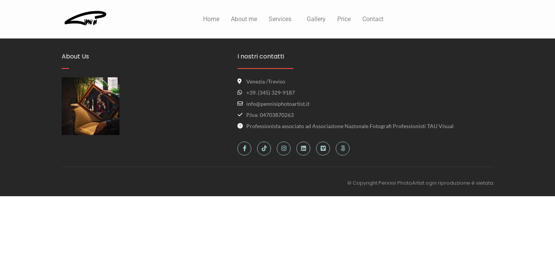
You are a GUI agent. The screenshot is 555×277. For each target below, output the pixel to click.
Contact (372, 19)
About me (244, 19)
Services (280, 19)
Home (211, 19)
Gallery (316, 19)
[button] (282, 19)
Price (344, 19)
